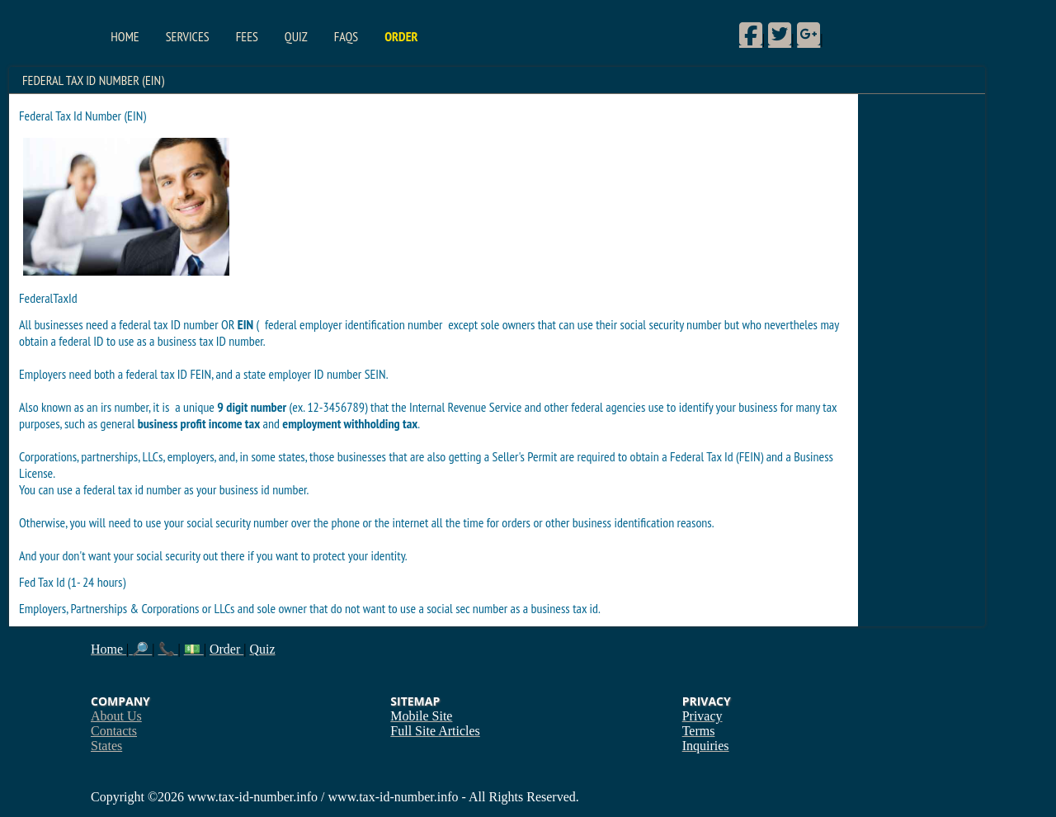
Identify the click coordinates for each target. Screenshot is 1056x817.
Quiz (296, 36)
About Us (116, 716)
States (106, 746)
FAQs (346, 36)
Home (125, 36)
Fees (247, 36)
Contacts (114, 731)
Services (188, 36)
